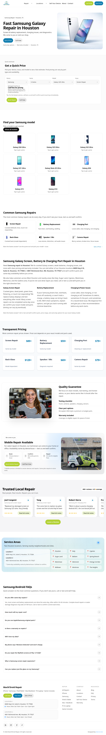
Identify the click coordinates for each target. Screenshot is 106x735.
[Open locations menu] (46, 3)
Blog (92, 690)
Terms (93, 700)
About (64, 3)
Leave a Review (53, 522)
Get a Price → (98, 247)
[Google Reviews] (5, 725)
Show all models (11, 129)
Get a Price (8, 40)
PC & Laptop (66, 706)
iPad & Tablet (66, 700)
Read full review (24, 513)
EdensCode (99, 732)
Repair (26, 3)
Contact (70, 3)
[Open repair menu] (32, 3)
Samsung (65, 696)
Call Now (89, 3)
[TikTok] (22, 725)
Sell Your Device (55, 3)
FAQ (92, 693)
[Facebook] (16, 725)
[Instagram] (11, 725)
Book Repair (12, 100)
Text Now (18, 696)
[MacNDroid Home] (6, 3)
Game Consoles (67, 709)
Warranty (80, 703)
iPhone (64, 693)
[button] (17, 507)
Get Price (99, 3)
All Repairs (65, 690)
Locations (39, 3)
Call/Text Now (26, 464)
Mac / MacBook (67, 703)
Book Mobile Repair (12, 464)
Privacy (93, 696)
